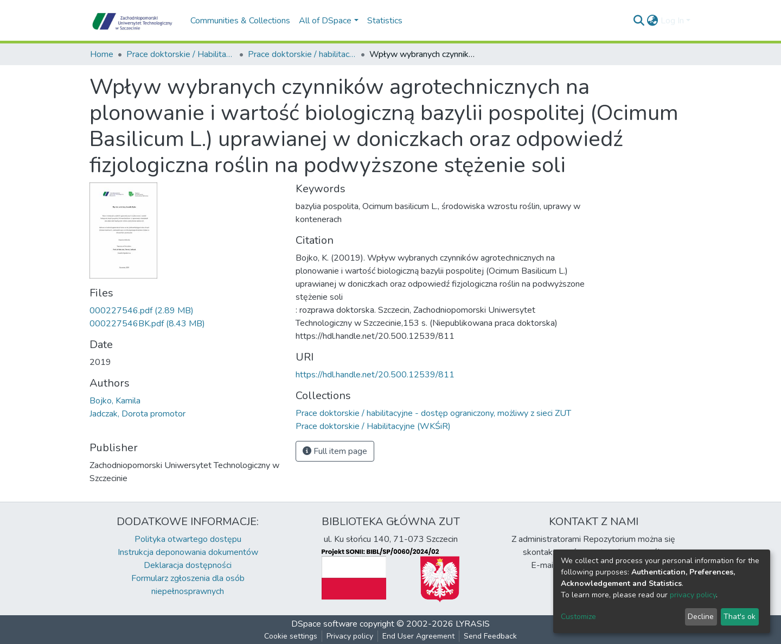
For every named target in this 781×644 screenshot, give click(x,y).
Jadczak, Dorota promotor (137, 414)
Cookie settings (290, 636)
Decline (701, 616)
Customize (578, 616)
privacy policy (693, 595)
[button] (653, 20)
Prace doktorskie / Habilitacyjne (180, 54)
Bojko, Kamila (114, 401)
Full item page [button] (335, 451)
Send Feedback (490, 636)
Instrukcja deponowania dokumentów (188, 552)
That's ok (740, 616)
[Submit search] (639, 20)
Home (101, 54)
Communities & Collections (240, 21)
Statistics (384, 21)
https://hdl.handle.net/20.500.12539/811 (375, 375)
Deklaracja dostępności (188, 565)
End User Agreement (418, 636)
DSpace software (324, 624)
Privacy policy (350, 636)
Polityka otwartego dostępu (188, 539)
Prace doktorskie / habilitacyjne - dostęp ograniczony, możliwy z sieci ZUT (302, 54)
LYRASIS (473, 624)
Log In (672, 21)
